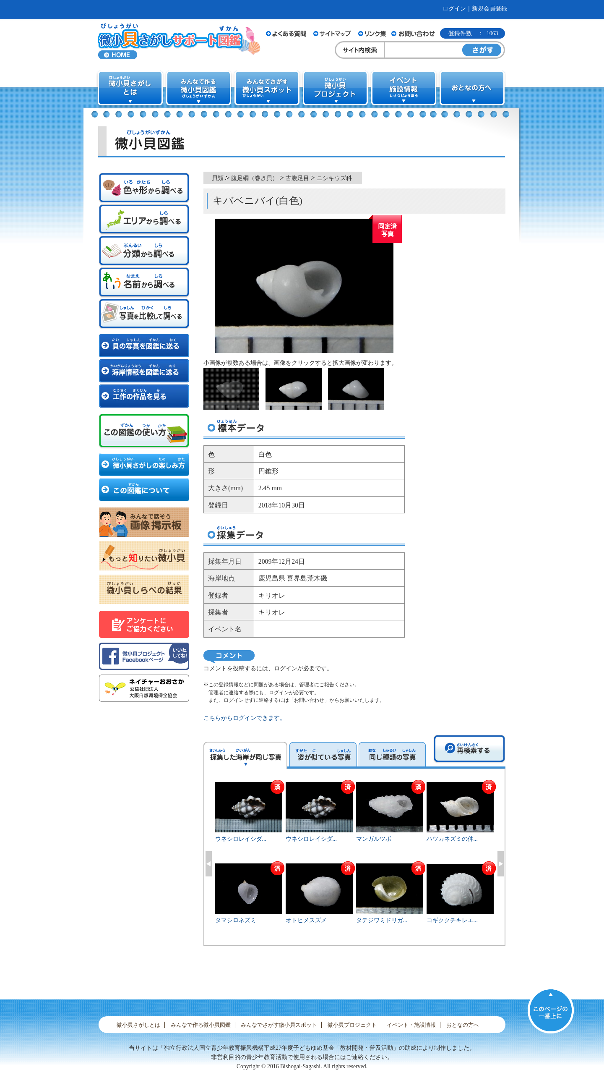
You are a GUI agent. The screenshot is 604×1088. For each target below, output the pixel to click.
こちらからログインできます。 (244, 718)
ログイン (454, 8)
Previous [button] (209, 864)
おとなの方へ (462, 1025)
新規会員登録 (489, 8)
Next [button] (500, 864)
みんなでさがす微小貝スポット (279, 1025)
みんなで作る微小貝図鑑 (201, 1025)
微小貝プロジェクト (352, 1025)
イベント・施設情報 (411, 1025)
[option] (354, 862)
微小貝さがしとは (138, 1025)
